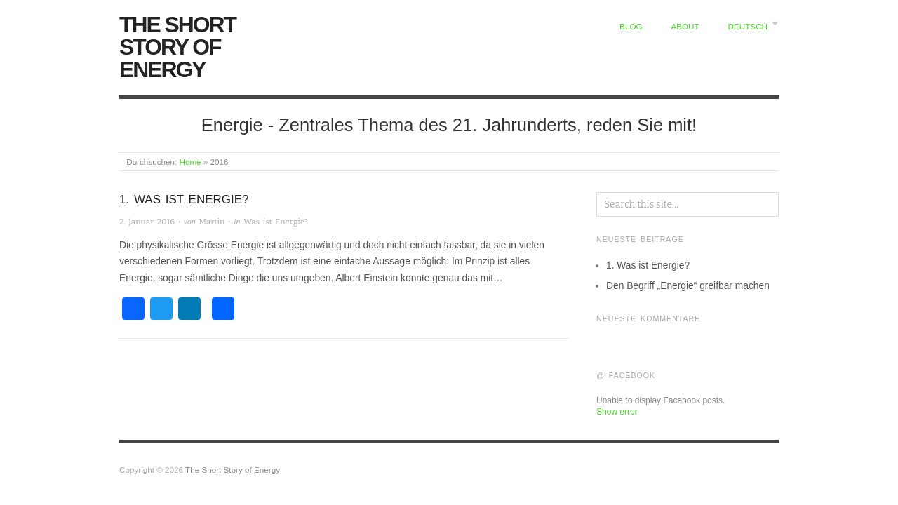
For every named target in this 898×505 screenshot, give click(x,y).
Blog (630, 26)
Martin (212, 222)
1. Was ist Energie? (184, 199)
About (685, 26)
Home (190, 161)
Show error (617, 412)
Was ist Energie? (275, 222)
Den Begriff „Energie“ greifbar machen (688, 285)
